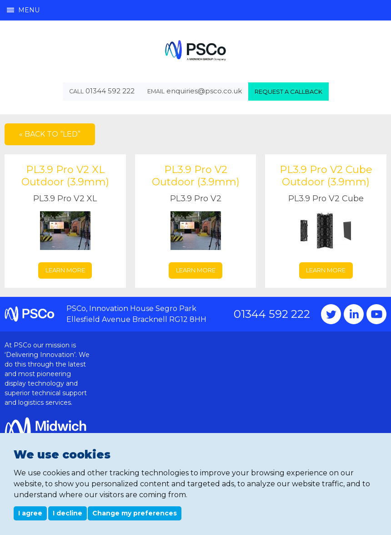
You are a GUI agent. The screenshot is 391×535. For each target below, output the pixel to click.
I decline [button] (67, 513)
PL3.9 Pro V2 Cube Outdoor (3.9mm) (326, 176)
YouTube (376, 314)
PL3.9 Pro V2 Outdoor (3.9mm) (196, 176)
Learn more (65, 270)
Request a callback (288, 91)
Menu (23, 10)
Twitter (331, 314)
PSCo (195, 50)
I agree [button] (30, 513)
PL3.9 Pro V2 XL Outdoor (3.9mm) (65, 176)
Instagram (354, 314)
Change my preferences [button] (134, 513)
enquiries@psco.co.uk (204, 91)
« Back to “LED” (49, 134)
